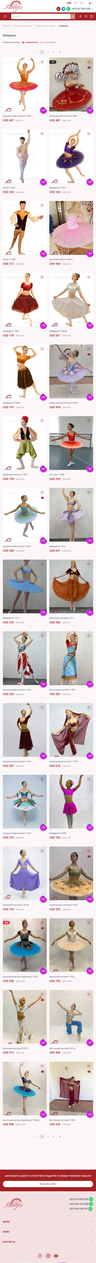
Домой (6, 26)
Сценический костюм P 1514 (63, 762)
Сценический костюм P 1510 (17, 690)
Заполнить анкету (48, 1184)
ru (90, 3)
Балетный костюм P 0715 (15, 1049)
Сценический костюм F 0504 (63, 403)
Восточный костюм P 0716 (62, 1049)
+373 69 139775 (78, 1209)
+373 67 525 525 (81, 9)
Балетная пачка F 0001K (61, 260)
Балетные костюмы (45, 26)
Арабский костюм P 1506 (15, 475)
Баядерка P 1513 (57, 546)
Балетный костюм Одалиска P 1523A (21, 1120)
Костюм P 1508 (56, 475)
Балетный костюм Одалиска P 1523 (20, 977)
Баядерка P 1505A (11, 403)
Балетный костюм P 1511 (61, 618)
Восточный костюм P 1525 (62, 1120)
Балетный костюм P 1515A (16, 905)
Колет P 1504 (9, 260)
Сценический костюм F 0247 (17, 546)
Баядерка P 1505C (58, 833)
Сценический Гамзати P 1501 (17, 116)
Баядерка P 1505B (58, 331)
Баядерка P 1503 (57, 188)
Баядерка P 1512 (11, 618)
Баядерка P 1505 (11, 331)
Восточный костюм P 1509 (62, 690)
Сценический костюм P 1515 (17, 762)
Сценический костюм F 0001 (63, 116)
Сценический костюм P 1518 (17, 833)
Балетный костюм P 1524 (61, 977)
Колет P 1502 (9, 188)
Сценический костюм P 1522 (63, 905)
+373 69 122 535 (78, 1204)
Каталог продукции (22, 26)
